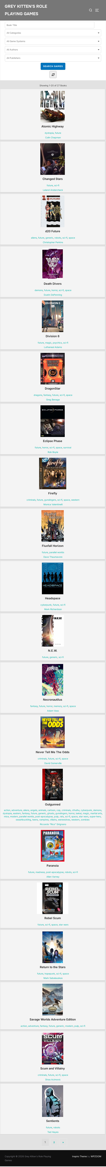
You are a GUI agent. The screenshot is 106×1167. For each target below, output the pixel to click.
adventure (16, 810)
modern (14, 817)
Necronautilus (52, 683)
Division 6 (52, 319)
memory (58, 706)
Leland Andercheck (53, 190)
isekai (79, 814)
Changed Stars (52, 162)
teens (35, 820)
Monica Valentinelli (53, 505)
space (72, 238)
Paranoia (53, 849)
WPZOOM (96, 1156)
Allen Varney (52, 877)
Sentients (52, 1104)
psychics (57, 343)
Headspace (52, 581)
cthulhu (76, 810)
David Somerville (53, 763)
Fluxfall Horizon (52, 529)
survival (67, 448)
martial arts (96, 814)
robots (57, 238)
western (75, 500)
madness (40, 872)
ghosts (50, 814)
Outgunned (52, 788)
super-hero (95, 817)
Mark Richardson (53, 609)
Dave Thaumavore (52, 557)
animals (42, 810)
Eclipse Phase (52, 424)
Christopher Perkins (53, 243)
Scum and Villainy (52, 1052)
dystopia (49, 133)
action (7, 810)
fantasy (47, 395)
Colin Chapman (53, 138)
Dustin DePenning (53, 295)
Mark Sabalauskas (53, 978)
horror (54, 290)
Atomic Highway (52, 110)
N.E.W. (52, 634)
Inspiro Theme (79, 1156)
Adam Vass (53, 711)
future (58, 133)
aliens (34, 238)
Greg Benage (53, 400)
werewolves (64, 820)
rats (62, 817)
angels (33, 810)
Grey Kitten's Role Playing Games (26, 10)
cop (58, 810)
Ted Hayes (52, 1132)
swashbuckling (23, 820)
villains (53, 820)
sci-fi (56, 185)
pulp (56, 817)
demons (39, 290)
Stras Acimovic (53, 1080)
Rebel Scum (52, 901)
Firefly (52, 477)
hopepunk (50, 974)
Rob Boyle (53, 452)
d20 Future (52, 214)
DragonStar (52, 372)
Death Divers (52, 267)
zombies (85, 820)
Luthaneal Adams (53, 347)
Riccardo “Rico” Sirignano (53, 824)
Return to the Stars (53, 950)
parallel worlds (56, 552)
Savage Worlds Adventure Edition (53, 1003)
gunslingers (50, 500)
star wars (83, 817)
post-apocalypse (44, 817)
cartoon (51, 810)
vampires (44, 820)
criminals (31, 500)
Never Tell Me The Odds (52, 735)
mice (6, 817)
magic (48, 343)
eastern (17, 814)
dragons (38, 395)
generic (49, 238)
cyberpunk (46, 605)
